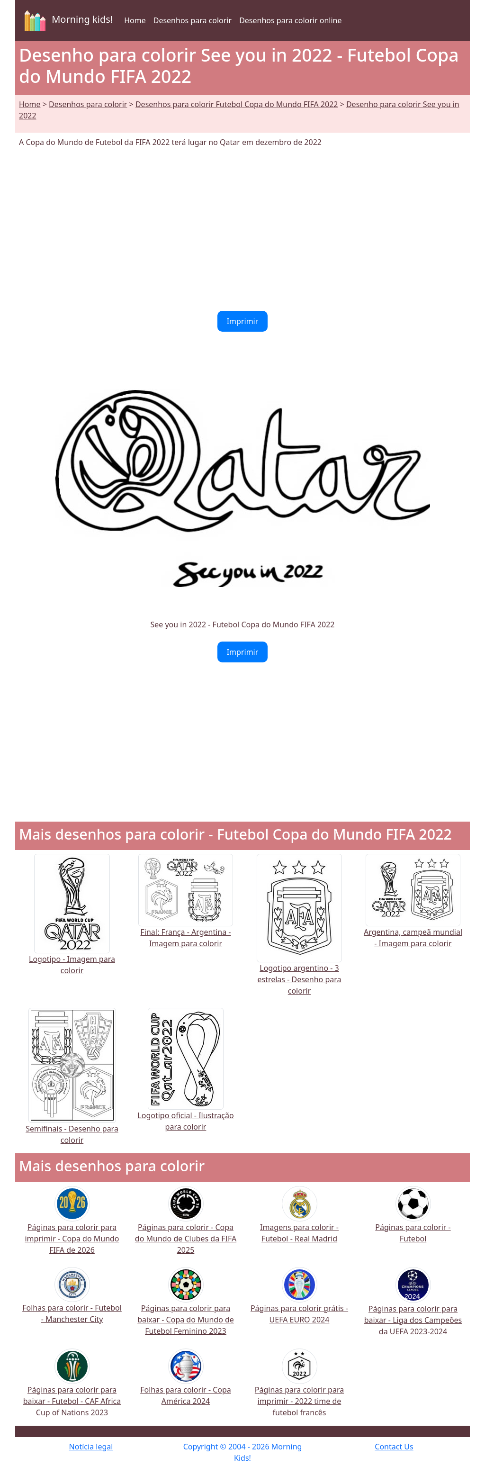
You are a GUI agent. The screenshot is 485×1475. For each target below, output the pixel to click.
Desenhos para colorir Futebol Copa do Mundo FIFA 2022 (236, 104)
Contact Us (394, 1446)
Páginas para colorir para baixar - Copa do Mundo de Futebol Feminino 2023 (185, 1307)
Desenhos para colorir (192, 20)
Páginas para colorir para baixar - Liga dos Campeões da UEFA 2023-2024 (413, 1308)
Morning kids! (67, 20)
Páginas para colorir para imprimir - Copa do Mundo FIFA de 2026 (72, 1226)
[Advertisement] (242, 229)
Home (135, 20)
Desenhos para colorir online (290, 20)
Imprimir (243, 321)
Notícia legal (91, 1446)
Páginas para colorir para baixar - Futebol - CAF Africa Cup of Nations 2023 (72, 1388)
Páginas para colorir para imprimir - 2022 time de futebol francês (299, 1388)
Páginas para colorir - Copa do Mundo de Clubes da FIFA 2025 (185, 1226)
